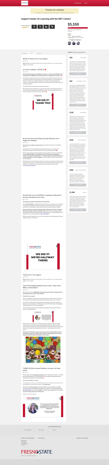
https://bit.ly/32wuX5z (31, 171)
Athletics (54, 435)
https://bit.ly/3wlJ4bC (27, 395)
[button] (26, 34)
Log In (85, 3)
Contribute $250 (77, 168)
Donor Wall (39, 59)
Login (24, 70)
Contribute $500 (77, 190)
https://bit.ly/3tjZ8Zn (45, 219)
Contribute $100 (77, 138)
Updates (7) (32, 59)
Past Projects (41, 435)
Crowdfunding (77, 3)
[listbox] (44, 35)
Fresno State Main (27, 435)
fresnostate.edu (24, 449)
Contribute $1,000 (78, 215)
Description (24, 59)
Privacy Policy (23, 446)
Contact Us (23, 450)
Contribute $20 (77, 79)
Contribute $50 (77, 111)
